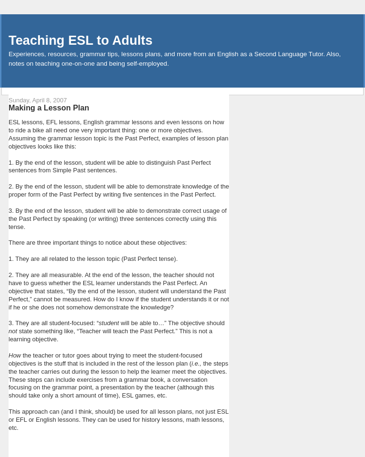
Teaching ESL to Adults (81, 40)
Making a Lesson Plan (49, 107)
